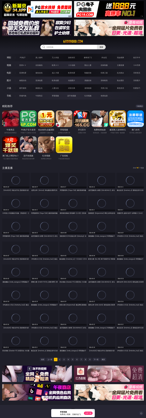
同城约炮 (22, 96)
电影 (9, 72)
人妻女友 (55, 88)
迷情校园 (87, 88)
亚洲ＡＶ (22, 65)
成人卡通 (55, 73)
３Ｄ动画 (71, 65)
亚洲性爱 (22, 73)
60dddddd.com (73, 41)
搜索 (101, 47)
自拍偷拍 (39, 65)
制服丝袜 (87, 73)
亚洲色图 (39, 80)
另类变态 (136, 73)
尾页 (103, 359)
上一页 (50, 359)
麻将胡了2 (88, 57)
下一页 (96, 359)
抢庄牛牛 (136, 57)
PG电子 (23, 57)
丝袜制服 (104, 65)
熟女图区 (120, 80)
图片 (9, 80)
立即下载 (88, 413)
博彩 (9, 57)
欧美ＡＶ (55, 65)
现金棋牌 (120, 57)
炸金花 (104, 57)
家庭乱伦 (39, 88)
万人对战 (55, 57)
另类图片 (136, 80)
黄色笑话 (120, 88)
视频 (9, 65)
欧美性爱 (71, 73)
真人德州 (39, 57)
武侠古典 (71, 88)
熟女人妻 (87, 65)
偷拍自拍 (39, 73)
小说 (9, 88)
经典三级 (104, 73)
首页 (42, 359)
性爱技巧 (136, 88)
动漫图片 (71, 80)
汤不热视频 (71, 96)
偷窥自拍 (22, 80)
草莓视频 (55, 96)
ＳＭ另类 (136, 65)
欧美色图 (55, 80)
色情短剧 (104, 96)
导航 (9, 95)
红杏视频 (87, 96)
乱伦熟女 (120, 73)
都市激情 (22, 88)
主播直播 (120, 65)
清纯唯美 (104, 80)
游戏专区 (71, 57)
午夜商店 (39, 96)
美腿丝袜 (87, 80)
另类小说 (104, 88)
